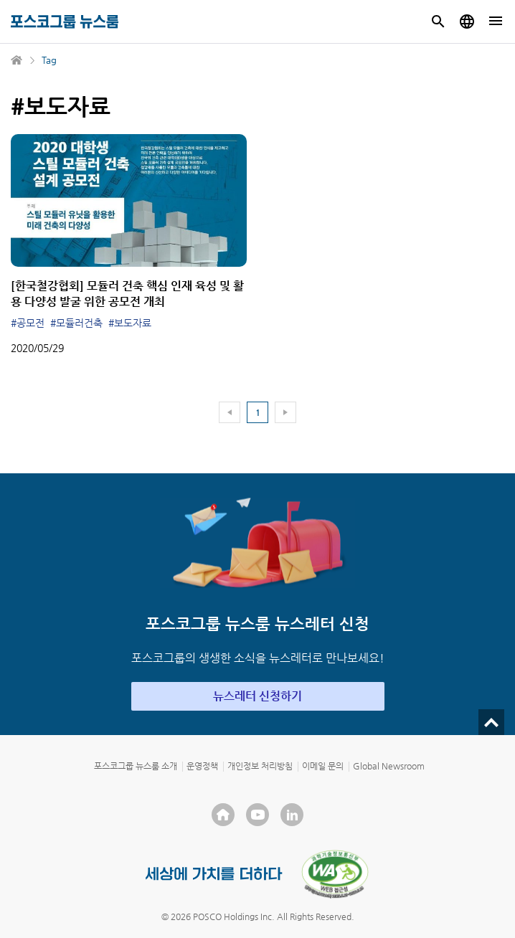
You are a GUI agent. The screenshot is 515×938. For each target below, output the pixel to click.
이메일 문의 (323, 766)
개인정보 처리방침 (260, 766)
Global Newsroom (389, 766)
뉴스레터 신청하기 (257, 696)
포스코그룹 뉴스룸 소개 (135, 766)
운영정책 (202, 766)
